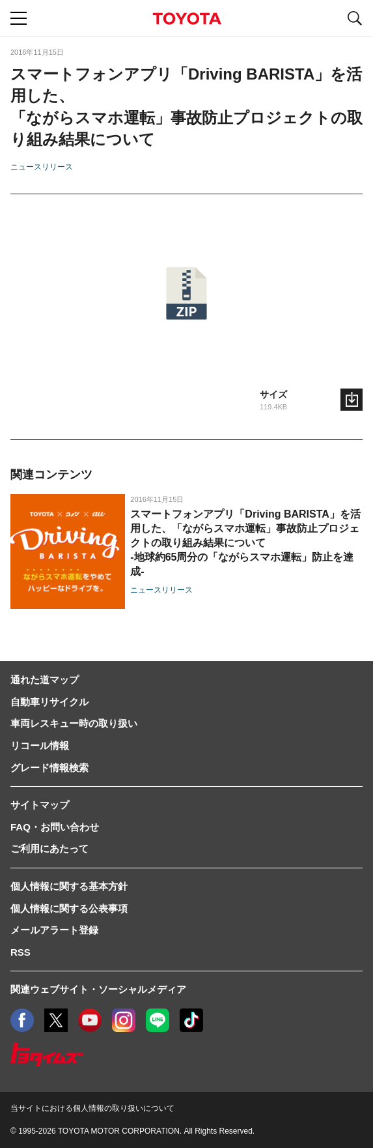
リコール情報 (39, 745)
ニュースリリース (41, 166)
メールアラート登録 (54, 929)
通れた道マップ (44, 679)
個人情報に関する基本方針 (69, 886)
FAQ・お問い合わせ (54, 826)
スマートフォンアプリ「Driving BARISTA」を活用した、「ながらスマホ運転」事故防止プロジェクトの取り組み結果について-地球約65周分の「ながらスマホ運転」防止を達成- (245, 542)
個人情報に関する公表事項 (69, 908)
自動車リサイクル (49, 701)
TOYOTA (186, 18)
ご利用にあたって (49, 848)
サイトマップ (39, 804)
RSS (20, 952)
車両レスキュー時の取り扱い (73, 723)
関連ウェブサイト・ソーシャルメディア (98, 989)
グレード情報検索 (49, 767)
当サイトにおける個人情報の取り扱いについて (92, 1108)
